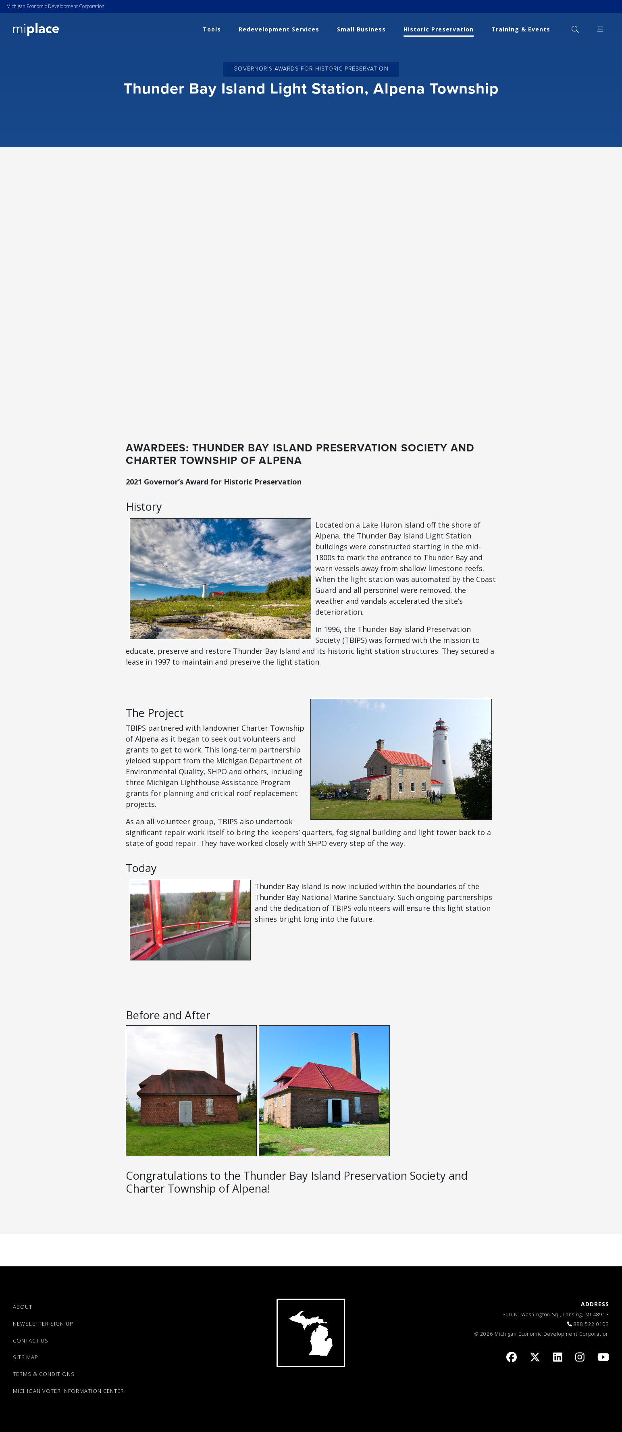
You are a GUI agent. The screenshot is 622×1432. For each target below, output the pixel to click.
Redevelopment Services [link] (279, 29)
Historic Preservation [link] (439, 29)
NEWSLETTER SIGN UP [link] (43, 1323)
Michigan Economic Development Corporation (55, 6)
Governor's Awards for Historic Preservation (310, 68)
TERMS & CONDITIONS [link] (44, 1374)
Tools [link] (212, 29)
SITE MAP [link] (25, 1357)
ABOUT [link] (22, 1306)
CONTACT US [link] (30, 1340)
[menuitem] (575, 29)
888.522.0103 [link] (591, 1324)
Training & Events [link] (520, 29)
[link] (36, 29)
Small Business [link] (361, 29)
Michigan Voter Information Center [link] (68, 1391)
